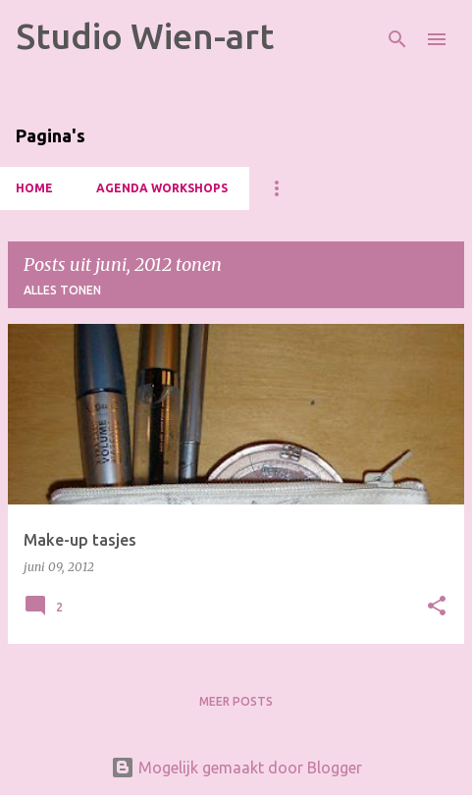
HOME (34, 188)
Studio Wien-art (145, 36)
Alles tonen (62, 290)
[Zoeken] (397, 39)
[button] (436, 607)
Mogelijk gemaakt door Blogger (236, 767)
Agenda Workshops (162, 188)
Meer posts (236, 701)
